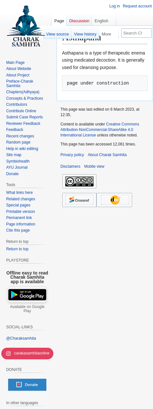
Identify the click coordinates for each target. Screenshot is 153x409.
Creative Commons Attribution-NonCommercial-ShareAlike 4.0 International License (99, 129)
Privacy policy (72, 155)
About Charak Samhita (107, 155)
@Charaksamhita (21, 338)
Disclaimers (70, 166)
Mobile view (94, 166)
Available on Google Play (27, 309)
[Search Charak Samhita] (136, 33)
